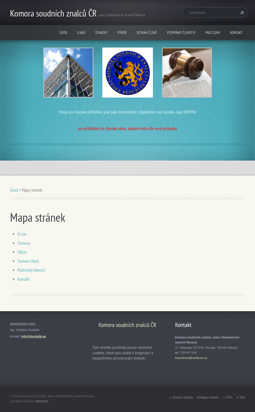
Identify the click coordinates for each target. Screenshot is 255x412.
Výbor (122, 32)
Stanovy (101, 32)
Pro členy (212, 32)
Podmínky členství (181, 32)
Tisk (242, 397)
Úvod (63, 32)
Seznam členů (147, 32)
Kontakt (236, 32)
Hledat (241, 12)
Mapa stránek (209, 397)
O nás (81, 32)
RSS (229, 397)
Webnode (41, 401)
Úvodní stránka (183, 397)
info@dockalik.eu (33, 336)
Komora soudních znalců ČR (127, 325)
